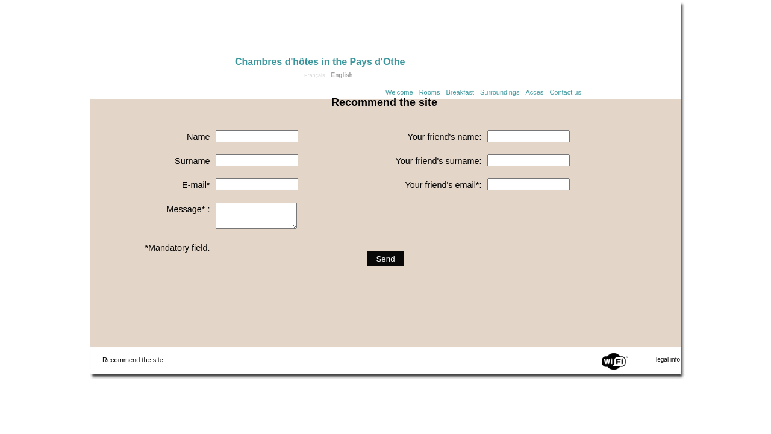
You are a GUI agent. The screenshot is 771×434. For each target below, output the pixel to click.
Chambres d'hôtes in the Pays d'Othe (320, 62)
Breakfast (460, 92)
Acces (534, 92)
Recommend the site (132, 359)
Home (162, 31)
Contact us (565, 92)
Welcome (399, 92)
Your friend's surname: (438, 161)
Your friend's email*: (443, 185)
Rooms (429, 92)
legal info (668, 359)
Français (314, 75)
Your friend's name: (444, 136)
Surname (192, 161)
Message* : (188, 209)
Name (198, 136)
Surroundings (499, 92)
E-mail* (196, 185)
